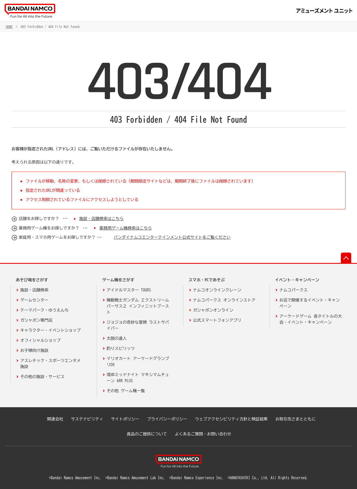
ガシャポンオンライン (213, 310)
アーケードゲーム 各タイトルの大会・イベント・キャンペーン (310, 319)
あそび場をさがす (32, 280)
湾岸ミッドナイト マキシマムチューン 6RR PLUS (138, 378)
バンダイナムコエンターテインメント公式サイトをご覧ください (172, 237)
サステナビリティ (87, 419)
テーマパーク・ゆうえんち (44, 310)
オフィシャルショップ (40, 340)
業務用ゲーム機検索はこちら (125, 228)
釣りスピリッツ (121, 348)
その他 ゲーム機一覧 (126, 391)
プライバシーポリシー (167, 419)
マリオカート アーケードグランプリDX (138, 362)
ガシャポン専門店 (36, 320)
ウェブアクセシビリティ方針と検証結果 (231, 419)
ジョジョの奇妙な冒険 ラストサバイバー (138, 325)
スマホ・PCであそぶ (207, 280)
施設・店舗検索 (34, 290)
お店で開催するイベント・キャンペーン (309, 303)
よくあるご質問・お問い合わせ (203, 434)
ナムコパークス (293, 290)
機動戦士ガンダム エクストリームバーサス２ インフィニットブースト (138, 306)
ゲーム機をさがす (118, 280)
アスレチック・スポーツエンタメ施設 (50, 364)
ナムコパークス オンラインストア (224, 300)
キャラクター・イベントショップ (50, 330)
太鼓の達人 (117, 338)
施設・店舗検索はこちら (101, 219)
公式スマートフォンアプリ (217, 320)
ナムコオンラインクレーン (217, 290)
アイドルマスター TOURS (129, 290)
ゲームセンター (34, 300)
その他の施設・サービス (42, 377)
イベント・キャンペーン (297, 280)
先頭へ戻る (346, 258)
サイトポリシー (125, 419)
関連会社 (55, 419)
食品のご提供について (147, 434)
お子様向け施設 (34, 350)
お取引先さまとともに (296, 419)
